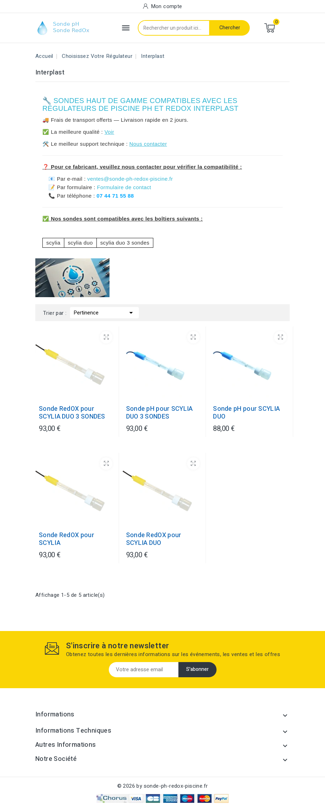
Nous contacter (148, 144)
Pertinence (104, 312)
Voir (109, 132)
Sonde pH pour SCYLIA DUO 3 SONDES (159, 413)
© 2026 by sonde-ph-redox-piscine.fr (162, 786)
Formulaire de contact (124, 187)
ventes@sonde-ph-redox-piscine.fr (130, 179)
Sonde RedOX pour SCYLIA (66, 539)
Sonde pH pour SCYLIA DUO (246, 413)
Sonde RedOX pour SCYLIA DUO (154, 539)
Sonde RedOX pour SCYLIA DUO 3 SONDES (72, 413)
